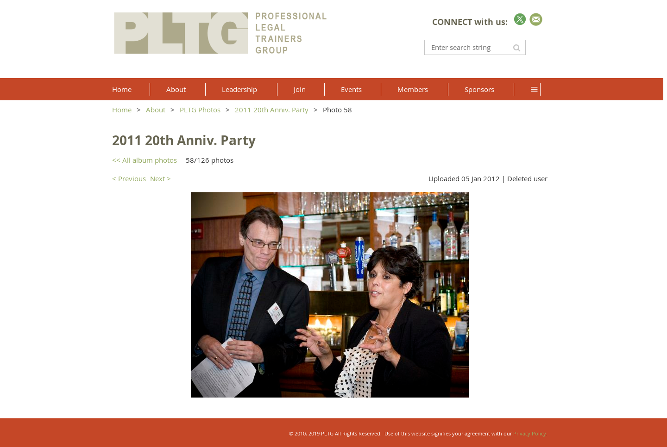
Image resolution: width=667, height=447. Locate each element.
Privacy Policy (529, 433)
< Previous (129, 178)
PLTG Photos (200, 109)
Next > (160, 178)
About (155, 109)
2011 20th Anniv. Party (271, 109)
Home (122, 109)
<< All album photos (144, 160)
